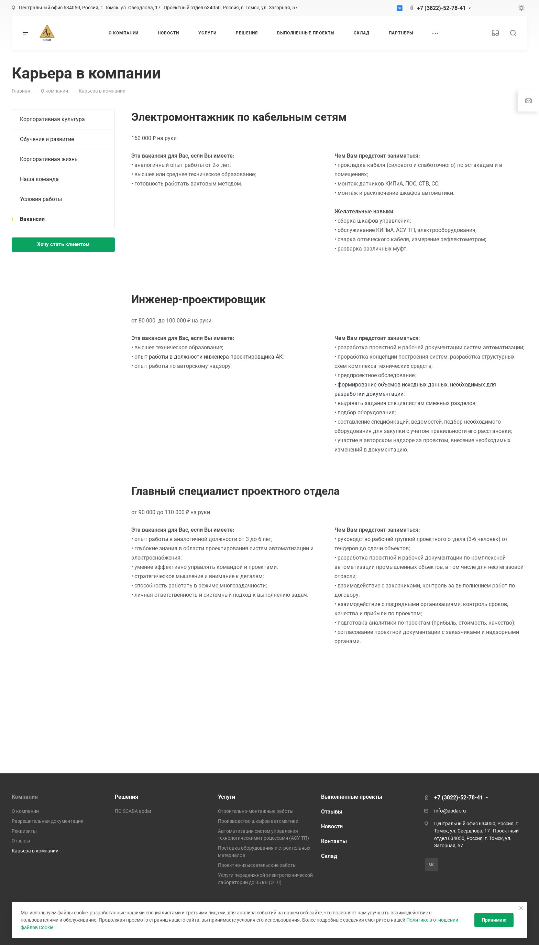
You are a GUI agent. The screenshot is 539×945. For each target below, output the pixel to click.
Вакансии (32, 219)
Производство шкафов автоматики (258, 821)
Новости (332, 826)
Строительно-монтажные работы (256, 811)
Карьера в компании (35, 850)
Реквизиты (24, 831)
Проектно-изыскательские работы (257, 865)
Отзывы (21, 840)
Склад (329, 856)
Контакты (334, 841)
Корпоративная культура (52, 119)
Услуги (226, 797)
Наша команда (39, 179)
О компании (25, 811)
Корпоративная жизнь (49, 159)
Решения (126, 797)
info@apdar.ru (450, 811)
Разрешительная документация (48, 821)
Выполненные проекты (351, 797)
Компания (25, 797)
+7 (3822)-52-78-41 (441, 8)
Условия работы (41, 199)
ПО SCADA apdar (133, 811)
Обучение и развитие (47, 139)
